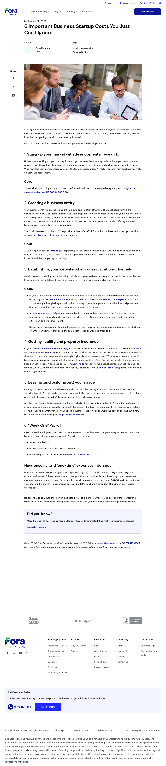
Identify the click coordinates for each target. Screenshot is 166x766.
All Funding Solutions (57, 672)
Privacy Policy (105, 730)
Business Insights (102, 667)
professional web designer (46, 313)
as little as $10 (55, 250)
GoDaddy (96, 299)
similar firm (84, 454)
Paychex (67, 454)
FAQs (96, 656)
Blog (96, 645)
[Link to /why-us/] (60, 11)
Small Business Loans (58, 645)
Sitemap (59, 730)
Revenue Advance (56, 651)
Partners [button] (108, 3)
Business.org (40, 527)
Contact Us (122, 661)
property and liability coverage (50, 348)
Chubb (99, 367)
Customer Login (148, 645)
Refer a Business (102, 661)
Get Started (147, 11)
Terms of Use (81, 730)
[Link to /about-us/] (74, 11)
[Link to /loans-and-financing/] (42, 11)
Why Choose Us (78, 645)
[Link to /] (90, 11)
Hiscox (110, 367)
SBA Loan (52, 661)
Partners (75, 651)
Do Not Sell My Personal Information (142, 730)
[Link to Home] (13, 11)
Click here (109, 543)
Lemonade (78, 363)
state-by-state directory (45, 235)
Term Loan (52, 667)
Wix (105, 299)
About (120, 645)
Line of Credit (54, 656)
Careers (121, 656)
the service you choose (57, 299)
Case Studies (100, 651)
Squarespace (118, 299)
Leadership (122, 651)
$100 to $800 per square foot (69, 414)
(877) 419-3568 (131, 543)
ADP (59, 454)
